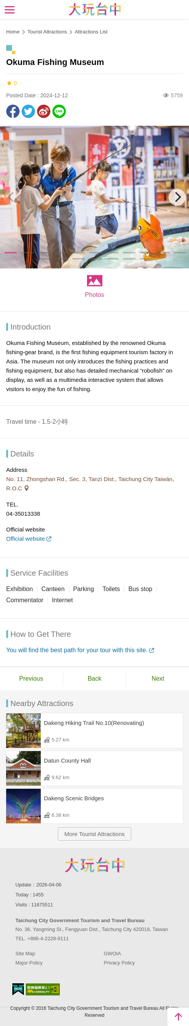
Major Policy (29, 963)
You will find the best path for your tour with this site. (77, 650)
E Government (18, 989)
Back (95, 678)
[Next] (177, 197)
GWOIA (112, 953)
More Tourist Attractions (94, 834)
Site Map (25, 953)
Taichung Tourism (94, 9)
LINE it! (59, 111)
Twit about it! (28, 111)
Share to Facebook (13, 111)
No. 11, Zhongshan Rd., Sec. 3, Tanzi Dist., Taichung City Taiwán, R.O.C (90, 483)
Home (13, 32)
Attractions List (91, 32)
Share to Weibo (43, 111)
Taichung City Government (94, 865)
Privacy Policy (119, 963)
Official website (25, 538)
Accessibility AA (43, 989)
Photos (94, 294)
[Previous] (11, 197)
